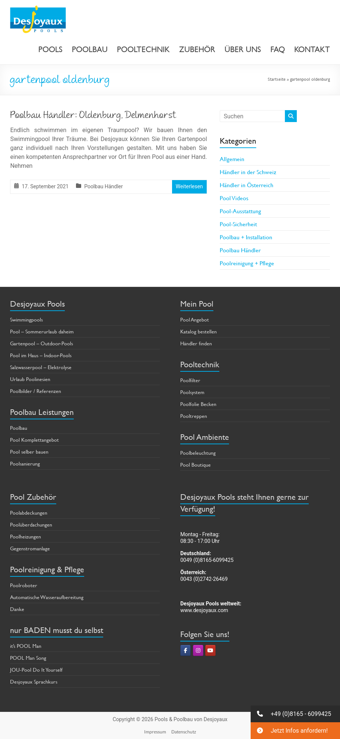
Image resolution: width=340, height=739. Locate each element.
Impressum (155, 732)
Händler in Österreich (246, 184)
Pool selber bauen (29, 451)
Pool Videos (234, 197)
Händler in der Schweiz (248, 171)
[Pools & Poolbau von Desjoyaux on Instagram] (198, 650)
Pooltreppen (193, 416)
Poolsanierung (25, 463)
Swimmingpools (26, 319)
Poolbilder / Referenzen (35, 391)
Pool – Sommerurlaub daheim (42, 331)
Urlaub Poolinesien (30, 379)
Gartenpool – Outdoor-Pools (41, 343)
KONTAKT (312, 49)
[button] (295, 714)
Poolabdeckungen (28, 512)
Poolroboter (23, 585)
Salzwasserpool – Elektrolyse (41, 367)
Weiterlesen (189, 186)
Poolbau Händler (103, 186)
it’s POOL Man (25, 646)
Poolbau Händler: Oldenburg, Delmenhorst (93, 116)
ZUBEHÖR (197, 49)
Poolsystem (192, 392)
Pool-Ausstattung (240, 211)
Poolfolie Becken (198, 404)
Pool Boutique (195, 464)
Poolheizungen (25, 536)
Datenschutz (183, 732)
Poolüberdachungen (31, 524)
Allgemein (232, 158)
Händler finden (196, 343)
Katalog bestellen (198, 331)
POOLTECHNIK (143, 49)
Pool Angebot (194, 319)
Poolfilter (190, 380)
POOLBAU (90, 49)
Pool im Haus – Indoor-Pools (41, 355)
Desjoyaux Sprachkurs (33, 681)
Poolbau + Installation (246, 237)
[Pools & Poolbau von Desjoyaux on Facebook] (185, 650)
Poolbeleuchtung (198, 453)
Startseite (277, 79)
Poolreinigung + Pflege (247, 263)
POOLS (50, 49)
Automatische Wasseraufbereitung (46, 597)
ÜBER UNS (243, 49)
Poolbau (18, 428)
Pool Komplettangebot (34, 440)
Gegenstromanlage (30, 548)
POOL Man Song (28, 658)
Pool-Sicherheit (238, 224)
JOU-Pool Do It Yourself (36, 670)
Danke (17, 609)
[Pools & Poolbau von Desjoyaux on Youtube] (210, 650)
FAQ (277, 49)
